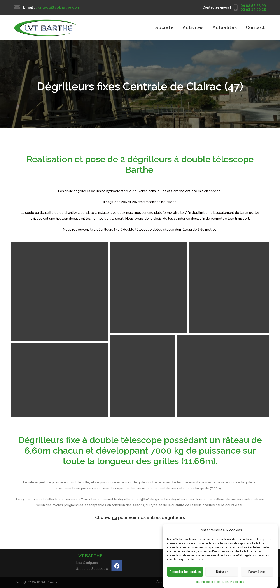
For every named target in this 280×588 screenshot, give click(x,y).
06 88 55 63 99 (253, 6)
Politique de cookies (207, 581)
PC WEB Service (47, 582)
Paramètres (257, 572)
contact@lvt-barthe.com (58, 7)
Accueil (162, 582)
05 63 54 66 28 (253, 9)
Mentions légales (233, 581)
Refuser (222, 572)
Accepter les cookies (185, 572)
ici (114, 517)
